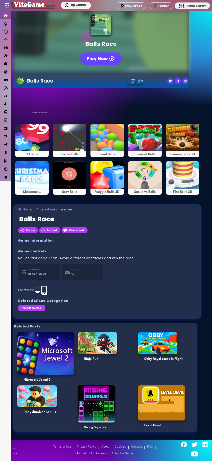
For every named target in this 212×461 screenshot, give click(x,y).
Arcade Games (47, 209)
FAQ (150, 446)
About (105, 446)
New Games (130, 6)
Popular (159, 6)
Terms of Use (62, 446)
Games (28, 209)
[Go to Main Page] (34, 5)
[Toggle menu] (6, 5)
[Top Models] (78, 4)
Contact (136, 446)
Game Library (194, 6)
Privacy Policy (86, 446)
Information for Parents (90, 453)
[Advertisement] (107, 99)
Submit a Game (122, 453)
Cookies (120, 446)
